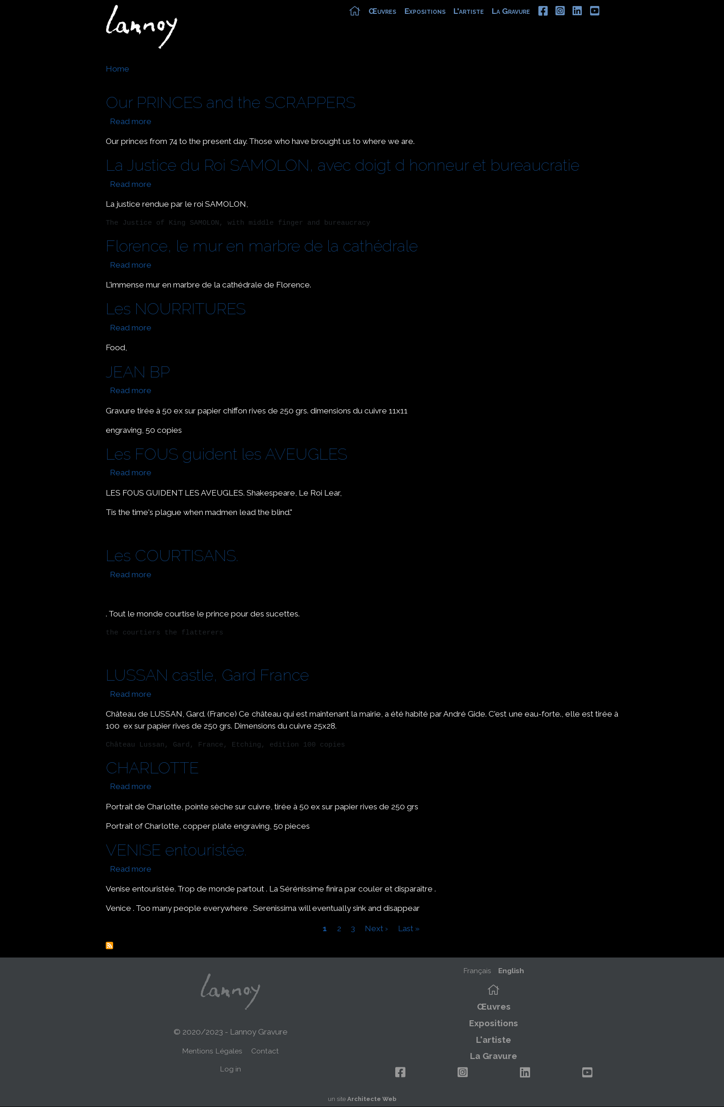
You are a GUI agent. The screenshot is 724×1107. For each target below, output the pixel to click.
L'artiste (484, 21)
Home (117, 68)
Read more (130, 121)
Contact (265, 1051)
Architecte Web (372, 1098)
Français (477, 970)
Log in (230, 1069)
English (511, 970)
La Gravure (526, 21)
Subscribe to (109, 945)
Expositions (439, 21)
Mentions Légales (212, 1051)
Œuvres (397, 21)
